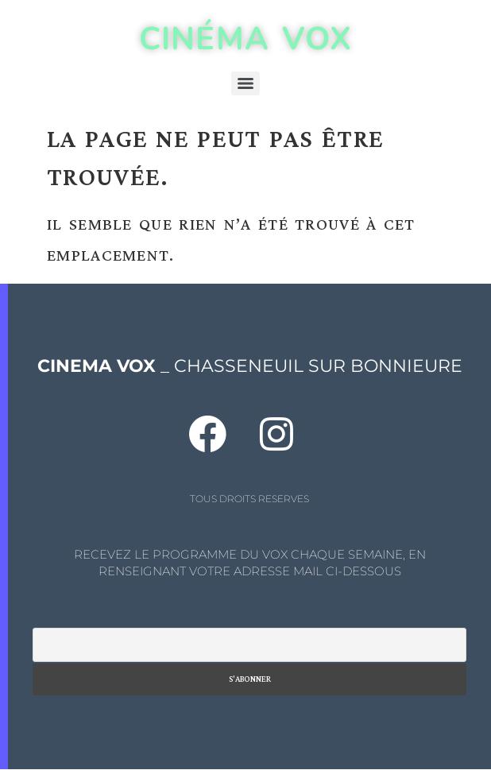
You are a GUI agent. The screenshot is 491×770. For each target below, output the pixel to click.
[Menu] (245, 83)
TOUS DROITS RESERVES (249, 499)
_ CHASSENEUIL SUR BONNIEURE (249, 366)
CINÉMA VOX (246, 38)
